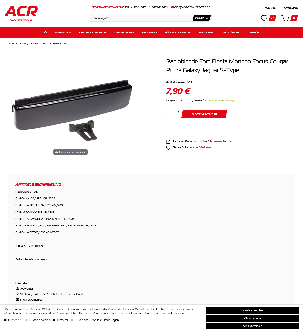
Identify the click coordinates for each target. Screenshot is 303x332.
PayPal (63, 320)
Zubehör (253, 32)
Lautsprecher (124, 32)
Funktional (83, 320)
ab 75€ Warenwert (119, 7)
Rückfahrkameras (178, 32)
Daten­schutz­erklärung (141, 313)
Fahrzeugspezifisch (92, 32)
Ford (45, 43)
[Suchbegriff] (150, 18)
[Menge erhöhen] (178, 112)
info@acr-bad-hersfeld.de (192, 7)
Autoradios (63, 32)
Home (11, 43)
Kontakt (271, 7)
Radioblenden (60, 43)
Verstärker (230, 32)
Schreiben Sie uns (220, 141)
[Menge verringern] (177, 116)
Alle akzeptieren (252, 326)
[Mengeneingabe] (171, 114)
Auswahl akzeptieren (252, 310)
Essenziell (16, 320)
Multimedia (149, 32)
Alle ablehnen (252, 318)
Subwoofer (206, 32)
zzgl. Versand (196, 100)
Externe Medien (40, 320)
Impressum (178, 313)
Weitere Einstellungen (105, 320)
